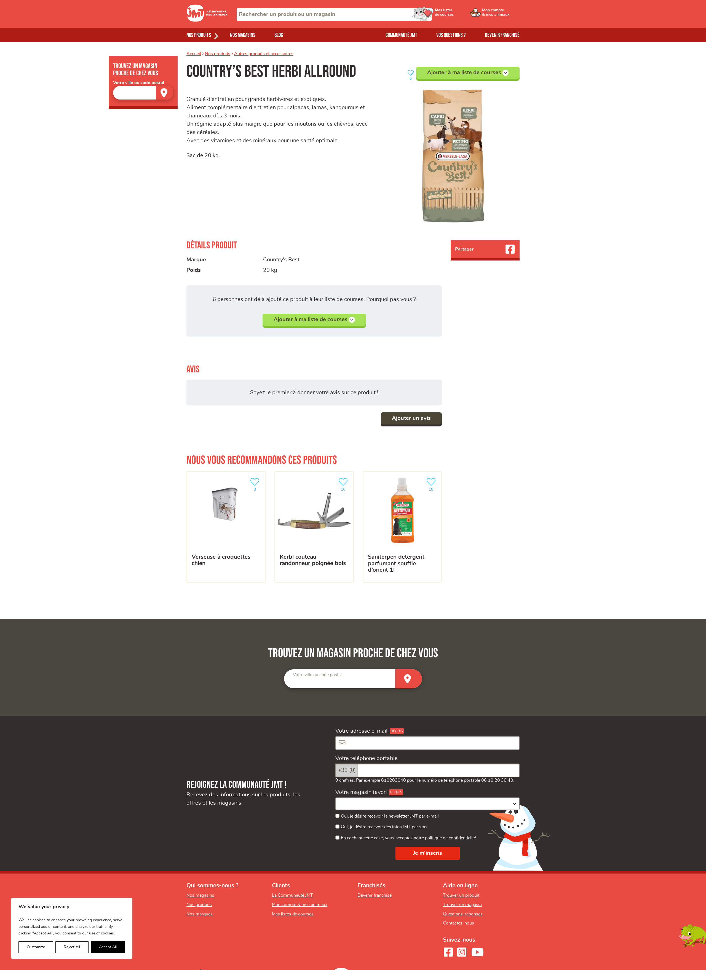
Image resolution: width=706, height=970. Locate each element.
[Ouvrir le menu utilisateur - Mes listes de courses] (459, 14)
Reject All (72, 947)
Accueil (193, 54)
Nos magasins (242, 35)
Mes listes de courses (293, 914)
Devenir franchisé (502, 35)
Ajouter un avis (411, 418)
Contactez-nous (458, 923)
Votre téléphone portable (366, 758)
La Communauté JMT (292, 895)
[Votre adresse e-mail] (427, 743)
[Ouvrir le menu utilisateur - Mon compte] (501, 14)
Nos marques (199, 914)
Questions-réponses (463, 914)
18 (432, 483)
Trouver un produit (461, 895)
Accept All (108, 947)
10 (344, 483)
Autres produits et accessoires (263, 54)
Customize (36, 947)
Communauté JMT (401, 35)
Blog (278, 35)
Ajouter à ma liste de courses (468, 73)
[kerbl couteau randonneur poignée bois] (314, 527)
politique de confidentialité (450, 838)
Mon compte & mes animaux (299, 904)
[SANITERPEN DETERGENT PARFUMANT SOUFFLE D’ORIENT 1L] (402, 527)
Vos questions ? (451, 35)
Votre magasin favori (361, 792)
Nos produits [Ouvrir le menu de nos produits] (198, 35)
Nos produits (217, 54)
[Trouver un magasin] (164, 93)
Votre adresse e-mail (361, 731)
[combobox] (334, 14)
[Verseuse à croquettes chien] (226, 527)
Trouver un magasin (462, 904)
